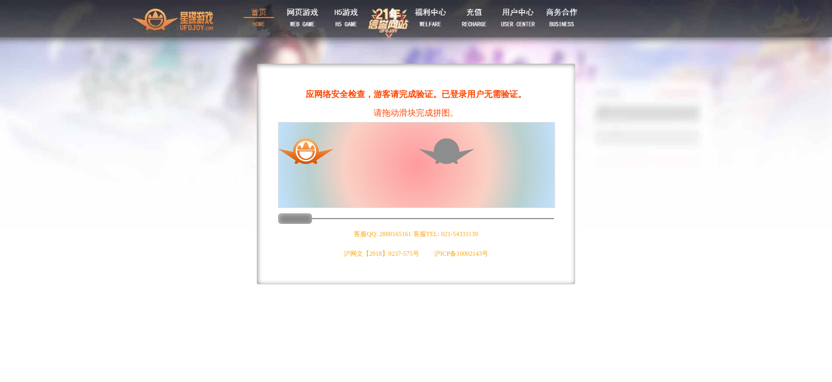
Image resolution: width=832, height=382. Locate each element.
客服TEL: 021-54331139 (445, 234)
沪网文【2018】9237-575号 (381, 253)
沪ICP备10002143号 (461, 253)
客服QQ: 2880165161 (382, 234)
